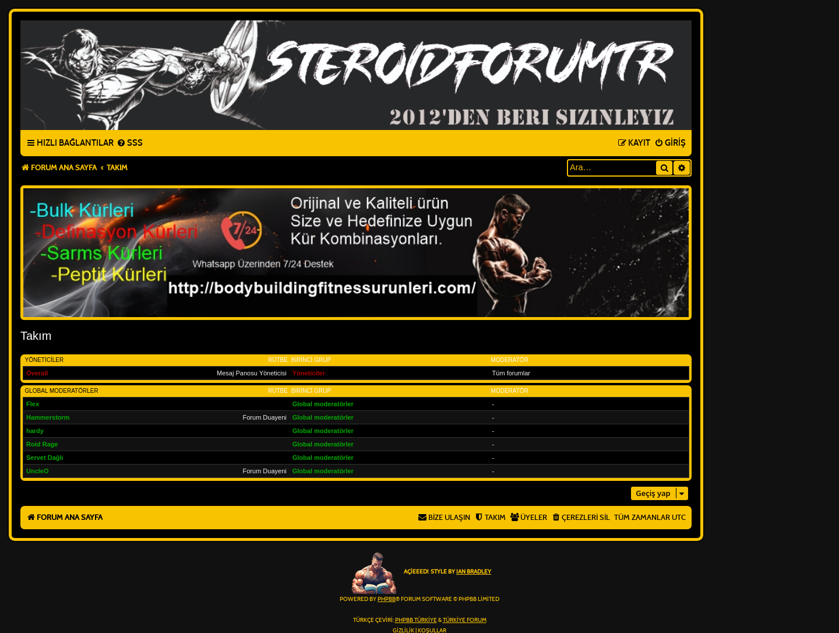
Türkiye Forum (465, 620)
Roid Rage (42, 444)
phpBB (387, 599)
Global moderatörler (61, 391)
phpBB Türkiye (416, 620)
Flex (32, 403)
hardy (35, 430)
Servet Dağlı (45, 457)
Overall (37, 373)
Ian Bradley (473, 572)
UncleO (37, 470)
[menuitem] (130, 143)
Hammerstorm (48, 417)
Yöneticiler (44, 360)
